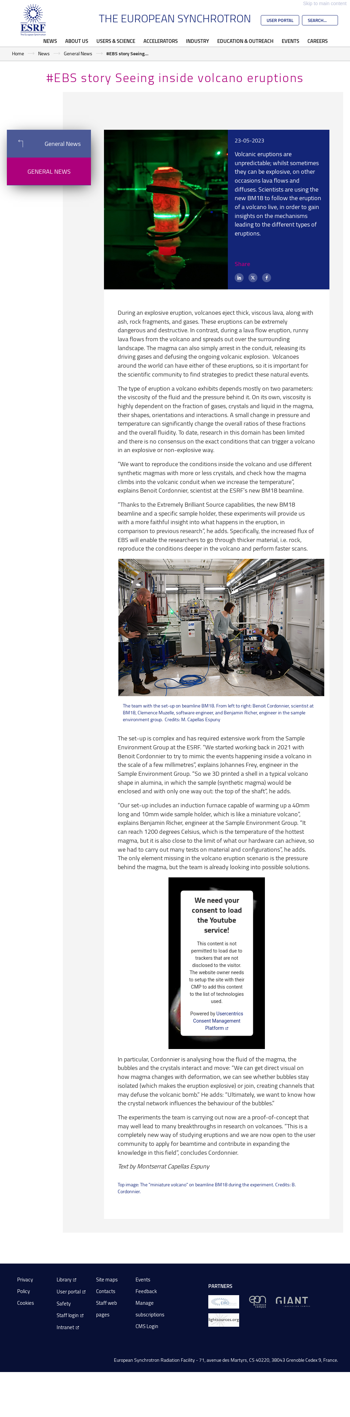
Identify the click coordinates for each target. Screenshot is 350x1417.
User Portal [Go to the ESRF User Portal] (280, 20)
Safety (64, 1303)
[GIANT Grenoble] (293, 1301)
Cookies (25, 1302)
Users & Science (115, 41)
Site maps (107, 1279)
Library (64, 1279)
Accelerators (160, 41)
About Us (76, 41)
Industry (197, 41)
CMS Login (147, 1326)
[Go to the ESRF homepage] (33, 20)
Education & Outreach (245, 41)
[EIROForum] (223, 1301)
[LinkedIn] (239, 277)
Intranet (65, 1327)
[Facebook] (266, 277)
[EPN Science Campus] (257, 1301)
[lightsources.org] (223, 1319)
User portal (69, 1291)
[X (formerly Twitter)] (252, 277)
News (50, 41)
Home (18, 53)
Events (290, 41)
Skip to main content (325, 3)
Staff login (68, 1315)
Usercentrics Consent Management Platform (218, 1020)
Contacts (105, 1291)
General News (78, 53)
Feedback (146, 1291)
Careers (317, 41)
